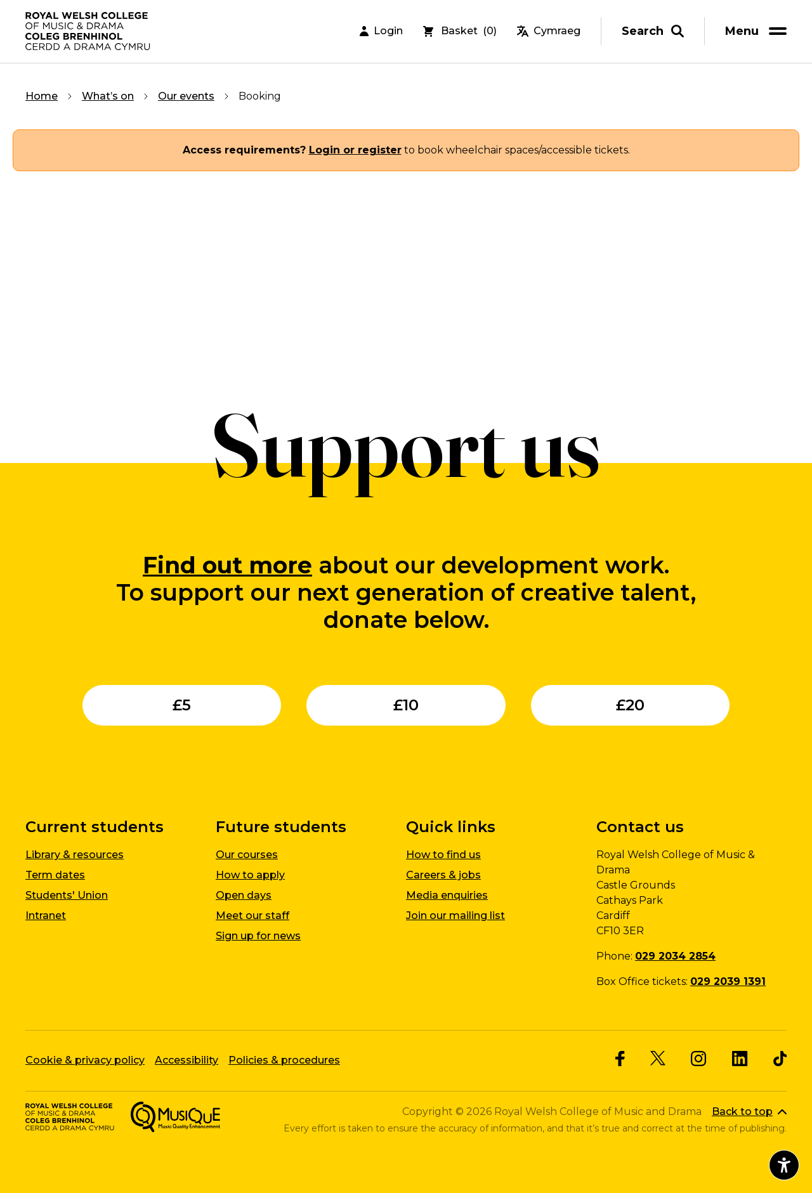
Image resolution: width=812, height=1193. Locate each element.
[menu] (758, 31)
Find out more (227, 565)
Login (381, 31)
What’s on (108, 96)
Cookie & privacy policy (85, 1060)
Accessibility (186, 1060)
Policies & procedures (284, 1060)
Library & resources (74, 855)
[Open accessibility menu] (784, 1165)
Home (41, 96)
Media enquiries (447, 895)
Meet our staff (252, 915)
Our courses (247, 855)
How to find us (443, 855)
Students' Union (66, 895)
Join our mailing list (455, 915)
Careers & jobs (443, 875)
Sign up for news (258, 936)
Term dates (55, 875)
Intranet (45, 915)
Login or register (355, 150)
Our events (186, 96)
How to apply (250, 875)
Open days (244, 895)
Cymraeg (548, 31)
